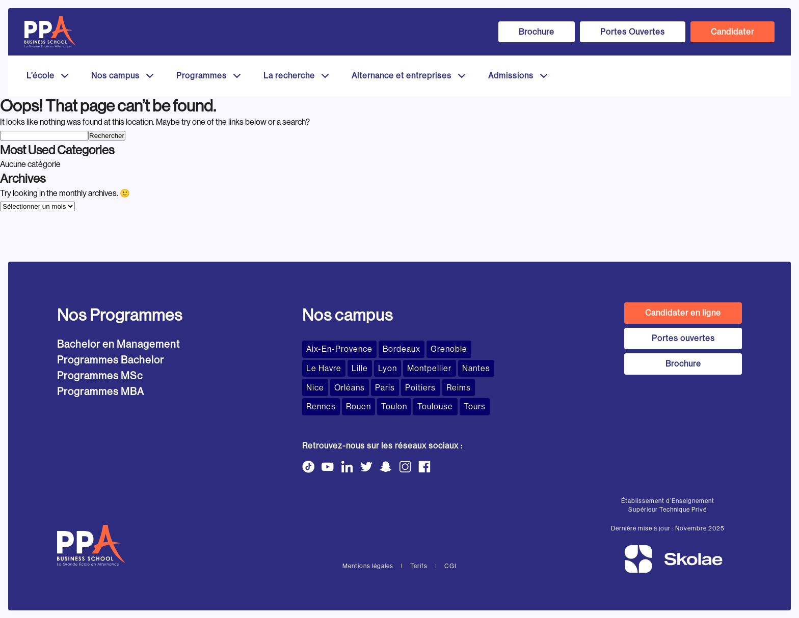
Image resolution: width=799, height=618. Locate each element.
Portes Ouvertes (632, 32)
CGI (450, 565)
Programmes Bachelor (110, 360)
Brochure (536, 32)
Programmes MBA (100, 392)
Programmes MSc (100, 376)
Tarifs (419, 565)
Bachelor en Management (118, 344)
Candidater (732, 32)
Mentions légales (367, 565)
